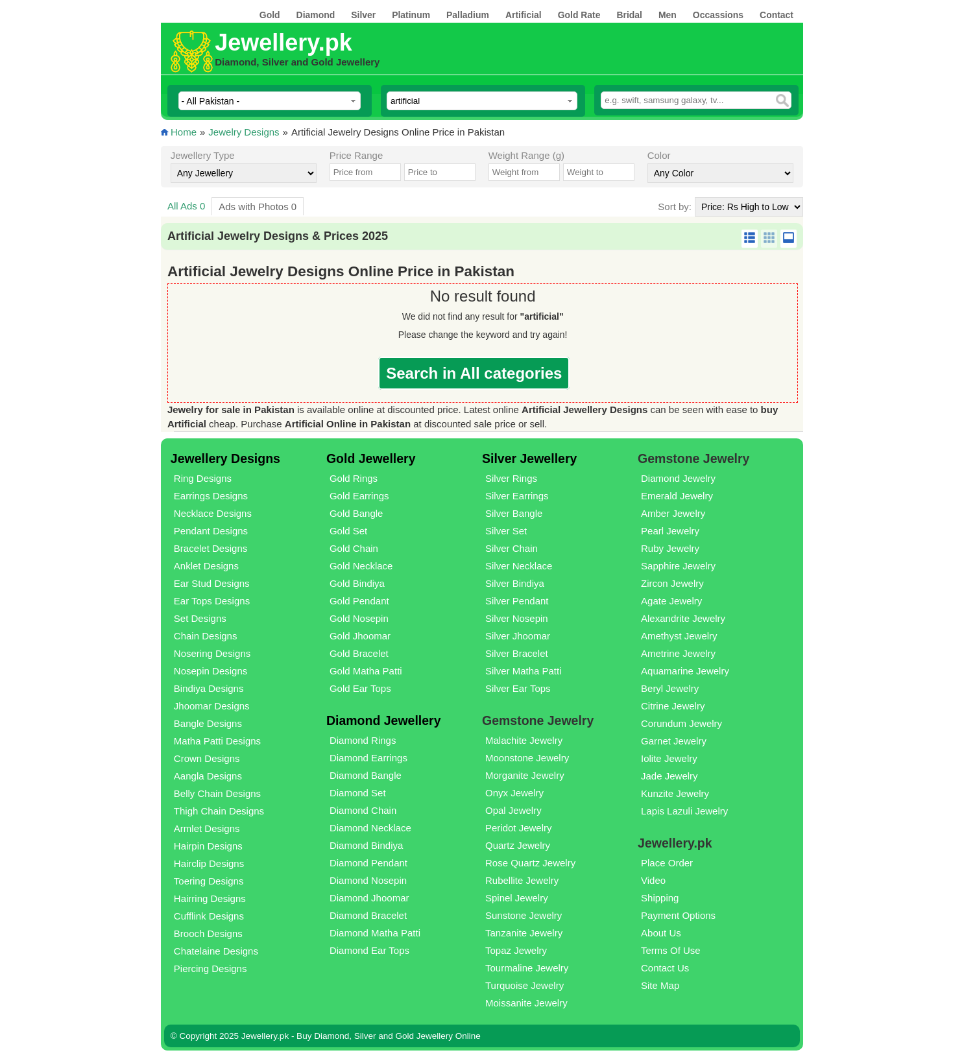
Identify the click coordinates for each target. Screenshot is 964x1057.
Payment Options (678, 915)
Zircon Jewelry (672, 583)
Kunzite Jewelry (675, 793)
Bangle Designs (208, 723)
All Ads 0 (186, 205)
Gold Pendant (359, 600)
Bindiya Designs (209, 688)
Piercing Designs (210, 968)
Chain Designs (205, 635)
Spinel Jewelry (516, 897)
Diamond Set (358, 792)
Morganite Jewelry (524, 775)
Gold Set (348, 530)
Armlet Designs (207, 828)
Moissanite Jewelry (526, 1002)
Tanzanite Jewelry (523, 932)
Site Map (660, 985)
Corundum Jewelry (681, 723)
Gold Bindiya (357, 583)
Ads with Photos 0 (257, 206)
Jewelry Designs (243, 131)
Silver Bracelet (516, 653)
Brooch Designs (208, 933)
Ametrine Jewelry (678, 653)
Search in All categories (474, 373)
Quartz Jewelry (517, 845)
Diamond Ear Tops (369, 950)
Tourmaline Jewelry (526, 967)
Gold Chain (354, 548)
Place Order (667, 862)
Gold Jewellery (371, 458)
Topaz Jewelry (516, 950)
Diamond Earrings (368, 757)
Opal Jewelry (513, 810)
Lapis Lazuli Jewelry (684, 810)
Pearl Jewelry (670, 530)
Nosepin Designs (210, 670)
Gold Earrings (359, 495)
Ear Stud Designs (212, 583)
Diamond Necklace (370, 827)
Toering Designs (209, 880)
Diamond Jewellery (383, 720)
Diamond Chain (363, 810)
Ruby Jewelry (670, 548)
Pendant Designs (211, 530)
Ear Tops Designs (212, 600)
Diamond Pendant (368, 862)
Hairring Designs (210, 898)
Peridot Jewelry (518, 827)
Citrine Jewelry (673, 705)
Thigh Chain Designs (219, 810)
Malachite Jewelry (523, 740)
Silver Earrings (517, 495)
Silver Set (506, 530)
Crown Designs (207, 758)
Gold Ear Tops (360, 688)
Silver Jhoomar (517, 635)
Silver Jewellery (529, 458)
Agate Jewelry (671, 600)
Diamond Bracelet (368, 915)
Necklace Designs (213, 513)
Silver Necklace (518, 565)
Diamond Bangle (366, 775)
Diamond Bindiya (366, 845)
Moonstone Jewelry (527, 757)
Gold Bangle (356, 513)
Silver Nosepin (516, 618)
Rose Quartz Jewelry (530, 862)
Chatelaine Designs (216, 950)
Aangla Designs (208, 775)
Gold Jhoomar (360, 635)
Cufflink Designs (209, 915)
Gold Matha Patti (366, 670)
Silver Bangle (513, 513)
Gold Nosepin (359, 618)
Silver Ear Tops (518, 688)
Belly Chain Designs (217, 793)
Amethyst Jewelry (679, 635)
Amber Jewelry (673, 513)
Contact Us (665, 967)
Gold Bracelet (359, 653)
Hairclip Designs (209, 863)
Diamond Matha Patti (375, 932)
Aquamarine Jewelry (685, 670)
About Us (661, 932)
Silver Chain (511, 548)
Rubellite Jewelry (522, 880)
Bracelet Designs (210, 548)
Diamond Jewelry (678, 478)
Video (653, 880)
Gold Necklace (361, 565)
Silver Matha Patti (523, 670)
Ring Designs (203, 478)
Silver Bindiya (514, 583)
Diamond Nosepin (368, 880)
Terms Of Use (671, 950)
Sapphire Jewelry (678, 565)
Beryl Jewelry (670, 688)
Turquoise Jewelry (524, 985)
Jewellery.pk (283, 42)
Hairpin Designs (208, 845)
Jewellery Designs (225, 458)
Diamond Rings (363, 740)
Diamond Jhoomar (369, 897)
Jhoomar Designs (212, 705)
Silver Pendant (517, 600)
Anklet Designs (206, 565)
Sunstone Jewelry (523, 915)
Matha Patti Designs (217, 740)
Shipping (660, 897)
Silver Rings (511, 478)
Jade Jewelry (669, 775)
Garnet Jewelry (673, 740)
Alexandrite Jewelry (683, 618)
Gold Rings (354, 478)
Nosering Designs (212, 653)
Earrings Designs (211, 495)
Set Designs (200, 618)
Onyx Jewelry (514, 792)
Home (184, 131)
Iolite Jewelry (669, 758)
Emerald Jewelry (677, 495)
